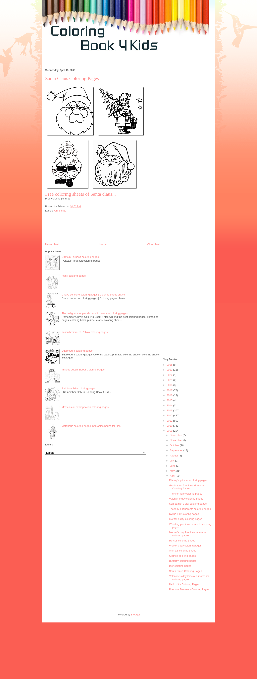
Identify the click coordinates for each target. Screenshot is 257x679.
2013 (170, 410)
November (176, 440)
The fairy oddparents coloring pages (190, 508)
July (172, 460)
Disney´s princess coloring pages (188, 480)
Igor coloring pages (180, 565)
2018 (170, 385)
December (176, 435)
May (172, 470)
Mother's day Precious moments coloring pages (187, 534)
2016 (170, 395)
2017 (170, 390)
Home (103, 244)
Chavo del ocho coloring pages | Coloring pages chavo (93, 294)
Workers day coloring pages (185, 545)
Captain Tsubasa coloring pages (80, 256)
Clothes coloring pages (182, 555)
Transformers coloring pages (185, 493)
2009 (170, 430)
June (173, 465)
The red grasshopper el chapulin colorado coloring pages (94, 313)
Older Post (153, 244)
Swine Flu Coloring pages (184, 513)
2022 (170, 374)
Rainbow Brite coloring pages (79, 388)
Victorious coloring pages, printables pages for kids (91, 425)
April (173, 475)
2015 (170, 400)
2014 (170, 405)
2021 (170, 379)
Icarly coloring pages (74, 275)
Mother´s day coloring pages (185, 518)
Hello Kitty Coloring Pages (184, 584)
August (174, 455)
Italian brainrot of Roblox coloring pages (85, 332)
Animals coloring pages (182, 550)
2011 (170, 420)
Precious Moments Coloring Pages (189, 589)
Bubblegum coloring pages (77, 350)
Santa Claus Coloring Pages (185, 571)
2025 (170, 364)
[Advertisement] (115, 61)
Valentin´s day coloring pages (186, 498)
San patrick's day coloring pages (188, 503)
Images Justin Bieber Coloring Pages (83, 369)
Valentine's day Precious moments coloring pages (189, 578)
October (175, 445)
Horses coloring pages (182, 540)
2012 (170, 415)
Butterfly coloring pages (182, 560)
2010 (170, 425)
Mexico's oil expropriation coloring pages (85, 407)
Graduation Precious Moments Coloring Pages (186, 487)
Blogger (135, 614)
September (176, 450)
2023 (170, 369)
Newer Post (52, 244)
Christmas (60, 210)
